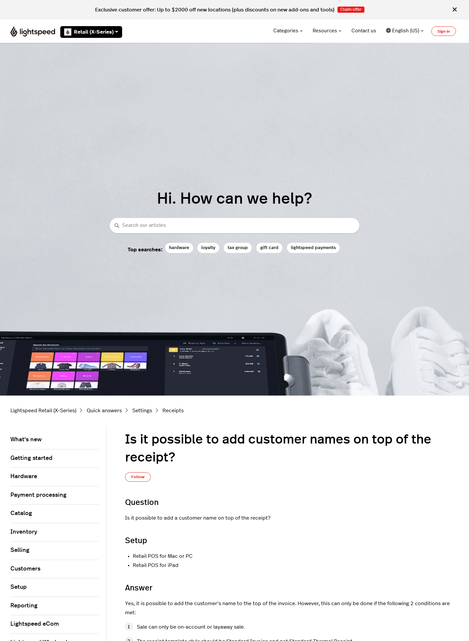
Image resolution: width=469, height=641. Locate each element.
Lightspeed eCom (34, 624)
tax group (238, 247)
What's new (26, 440)
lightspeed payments (313, 247)
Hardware (23, 476)
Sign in (443, 31)
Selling (19, 550)
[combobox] (234, 226)
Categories (288, 30)
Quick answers (104, 410)
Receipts (173, 410)
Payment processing (38, 495)
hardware (179, 247)
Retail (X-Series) (91, 32)
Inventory (23, 532)
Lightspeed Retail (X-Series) (43, 410)
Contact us (363, 30)
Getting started (31, 458)
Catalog (21, 513)
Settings (142, 410)
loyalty (208, 247)
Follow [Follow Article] (138, 477)
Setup (18, 587)
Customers (25, 569)
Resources (327, 30)
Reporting (23, 606)
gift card (269, 247)
